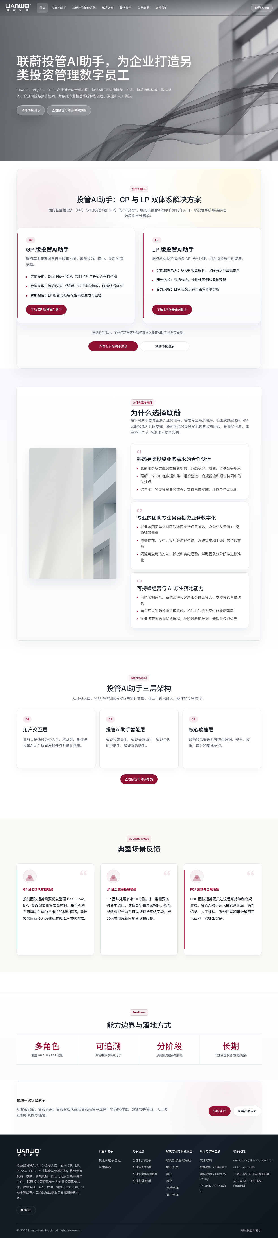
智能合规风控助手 (144, 1174)
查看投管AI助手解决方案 (69, 110)
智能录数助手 (141, 1167)
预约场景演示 (30, 110)
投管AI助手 (59, 7)
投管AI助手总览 (110, 1160)
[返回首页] (29, 1152)
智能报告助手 (141, 1181)
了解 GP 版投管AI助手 (46, 309)
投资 (169, 1181)
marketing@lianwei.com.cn (253, 1160)
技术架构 (125, 7)
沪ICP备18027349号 (213, 1188)
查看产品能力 (247, 1111)
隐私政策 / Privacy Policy (213, 1176)
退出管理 (172, 1195)
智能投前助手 (141, 1160)
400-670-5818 (244, 1167)
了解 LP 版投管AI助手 (172, 309)
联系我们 (161, 7)
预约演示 (219, 1111)
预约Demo (262, 7)
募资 (169, 1174)
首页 (42, 7)
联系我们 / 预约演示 (214, 1167)
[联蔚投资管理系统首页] (18, 8)
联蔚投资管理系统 (84, 7)
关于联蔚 (143, 7)
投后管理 (172, 1188)
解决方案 (108, 7)
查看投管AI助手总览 (113, 346)
